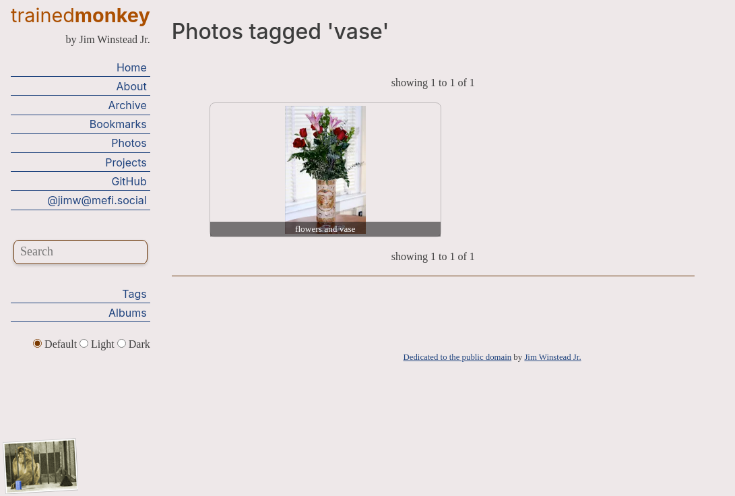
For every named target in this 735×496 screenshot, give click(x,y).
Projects (125, 162)
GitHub (129, 181)
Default (56, 344)
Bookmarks (118, 124)
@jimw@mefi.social (96, 200)
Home (132, 67)
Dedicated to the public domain (458, 357)
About (132, 86)
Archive (127, 105)
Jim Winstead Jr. (552, 357)
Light (98, 344)
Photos (128, 143)
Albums (127, 312)
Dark (133, 344)
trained (80, 15)
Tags (134, 294)
